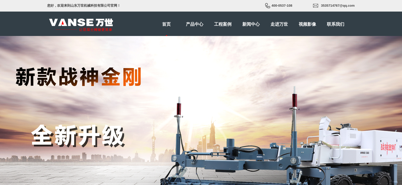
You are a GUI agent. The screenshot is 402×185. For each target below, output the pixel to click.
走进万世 (279, 24)
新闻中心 (251, 24)
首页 (166, 24)
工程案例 (223, 24)
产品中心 (194, 24)
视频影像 (307, 24)
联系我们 (335, 24)
